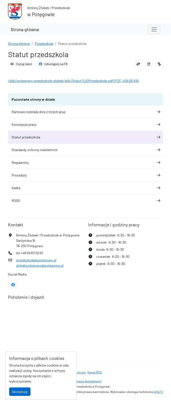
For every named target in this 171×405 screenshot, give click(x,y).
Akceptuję (20, 391)
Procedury (85, 175)
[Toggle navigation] (154, 29)
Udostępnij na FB (53, 64)
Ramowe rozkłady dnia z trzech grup (85, 112)
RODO (85, 200)
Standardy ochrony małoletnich (85, 150)
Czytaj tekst (21, 64)
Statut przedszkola (85, 137)
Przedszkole (44, 43)
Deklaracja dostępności (86, 381)
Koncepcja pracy (85, 124)
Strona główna (25, 29)
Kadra (85, 188)
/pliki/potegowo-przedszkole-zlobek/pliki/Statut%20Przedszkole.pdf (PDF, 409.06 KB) (73, 80)
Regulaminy (85, 162)
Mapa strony (77, 372)
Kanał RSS (95, 372)
